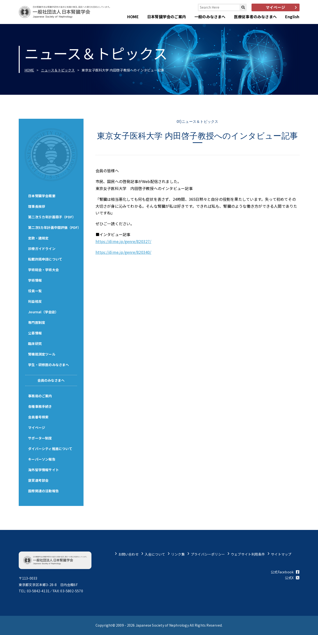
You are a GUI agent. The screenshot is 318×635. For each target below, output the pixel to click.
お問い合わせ (128, 554)
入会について (155, 554)
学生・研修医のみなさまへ (48, 364)
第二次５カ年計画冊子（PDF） (52, 216)
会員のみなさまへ (51, 380)
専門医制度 (36, 322)
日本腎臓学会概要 (42, 195)
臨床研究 (35, 343)
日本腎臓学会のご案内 (166, 16)
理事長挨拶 (36, 206)
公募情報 (35, 333)
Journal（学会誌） (43, 311)
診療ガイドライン (42, 248)
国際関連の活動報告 (43, 490)
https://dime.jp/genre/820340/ (123, 252)
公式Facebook (285, 572)
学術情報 (35, 280)
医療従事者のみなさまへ (255, 16)
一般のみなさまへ (210, 16)
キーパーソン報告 (42, 459)
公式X (292, 577)
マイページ (36, 427)
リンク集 (178, 554)
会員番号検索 (38, 417)
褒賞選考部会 (38, 480)
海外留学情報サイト (43, 469)
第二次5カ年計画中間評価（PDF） (54, 227)
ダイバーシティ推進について (50, 448)
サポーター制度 (40, 438)
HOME (133, 16)
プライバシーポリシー (208, 554)
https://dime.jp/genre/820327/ (123, 241)
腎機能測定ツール (42, 354)
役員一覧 (35, 290)
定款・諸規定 (38, 238)
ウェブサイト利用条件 (248, 554)
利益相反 (35, 301)
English (292, 16)
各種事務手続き (40, 406)
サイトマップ (281, 554)
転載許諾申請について (45, 259)
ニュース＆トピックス (58, 70)
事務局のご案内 (40, 395)
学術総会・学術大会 (43, 269)
